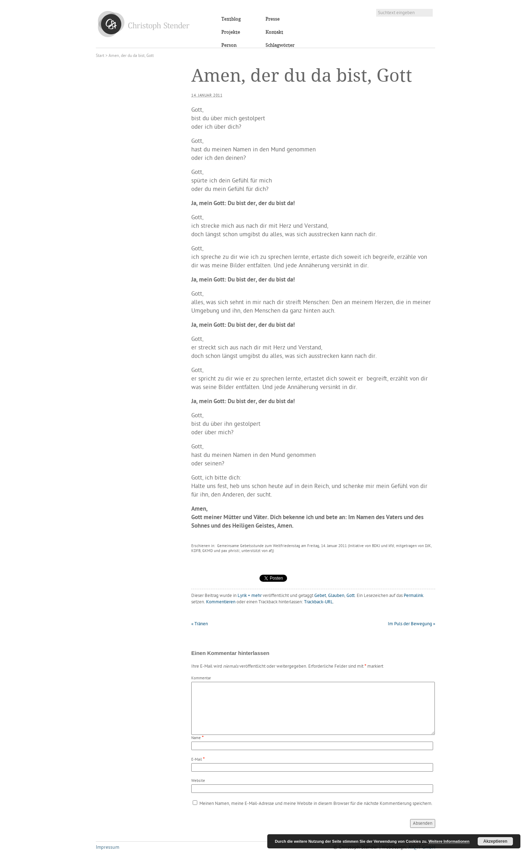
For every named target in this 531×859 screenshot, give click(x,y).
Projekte (230, 32)
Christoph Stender (144, 24)
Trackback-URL (318, 602)
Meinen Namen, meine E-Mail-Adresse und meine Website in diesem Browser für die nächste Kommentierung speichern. (315, 804)
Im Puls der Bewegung (411, 624)
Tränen (199, 624)
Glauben (336, 596)
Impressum (107, 847)
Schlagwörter (280, 45)
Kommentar (201, 678)
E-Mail (196, 759)
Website (198, 781)
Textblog (231, 19)
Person (229, 45)
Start (100, 56)
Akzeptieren (495, 841)
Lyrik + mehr (250, 596)
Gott (350, 596)
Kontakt (274, 32)
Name (196, 738)
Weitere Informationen (448, 841)
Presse (273, 19)
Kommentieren (220, 602)
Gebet (320, 596)
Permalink (413, 596)
